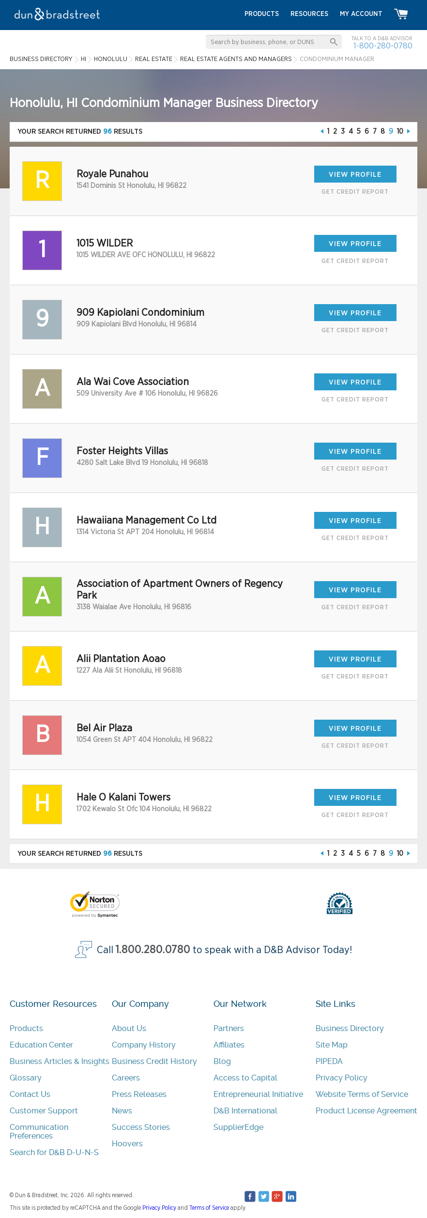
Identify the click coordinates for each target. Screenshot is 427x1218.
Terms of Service (209, 1208)
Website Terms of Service (362, 1094)
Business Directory (350, 1028)
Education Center (41, 1044)
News (122, 1110)
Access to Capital (245, 1077)
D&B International (245, 1110)
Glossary (26, 1077)
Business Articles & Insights (59, 1061)
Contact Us (30, 1094)
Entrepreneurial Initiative (258, 1094)
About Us (129, 1028)
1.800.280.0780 (153, 950)
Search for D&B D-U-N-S (54, 1152)
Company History (144, 1044)
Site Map (332, 1044)
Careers (126, 1077)
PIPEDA (329, 1061)
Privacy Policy (341, 1077)
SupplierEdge (238, 1127)
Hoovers (127, 1143)
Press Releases (139, 1094)
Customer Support (44, 1110)
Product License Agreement (366, 1110)
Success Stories (141, 1127)
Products (26, 1028)
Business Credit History (154, 1061)
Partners (229, 1028)
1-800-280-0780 (382, 46)
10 (400, 131)
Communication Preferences (39, 1132)
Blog (222, 1061)
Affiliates (229, 1044)
